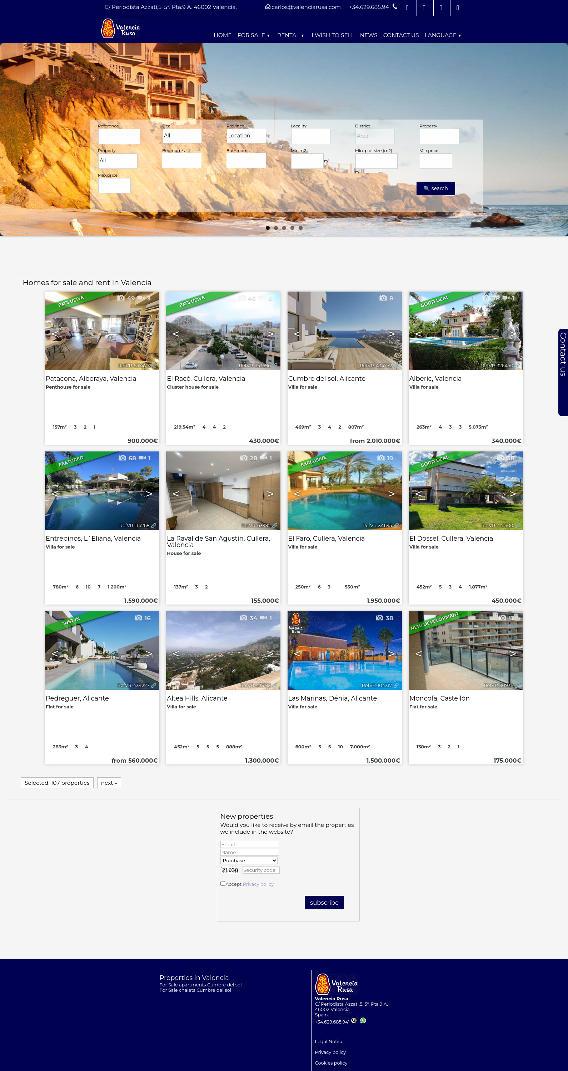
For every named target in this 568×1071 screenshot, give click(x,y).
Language (443, 35)
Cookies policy (331, 1063)
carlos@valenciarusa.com (306, 7)
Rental (290, 35)
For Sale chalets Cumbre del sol (195, 990)
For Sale (253, 35)
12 (506, 618)
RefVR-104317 (377, 685)
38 (384, 618)
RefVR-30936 (498, 685)
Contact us (401, 35)
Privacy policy (258, 884)
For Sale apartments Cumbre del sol (201, 984)
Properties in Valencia (194, 977)
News (369, 35)
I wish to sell (333, 35)
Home (222, 35)
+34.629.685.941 (336, 1022)
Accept (249, 884)
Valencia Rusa (331, 998)
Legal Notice (329, 1041)
